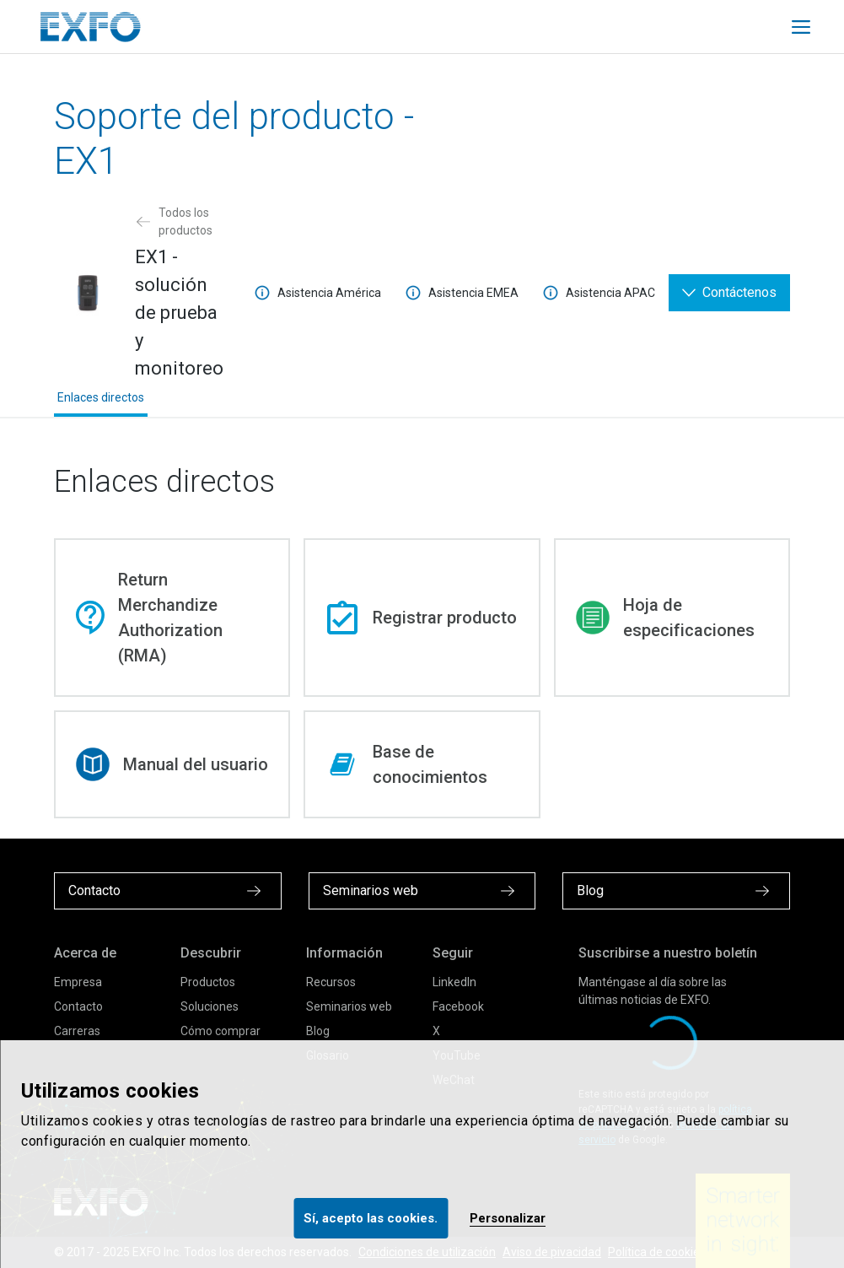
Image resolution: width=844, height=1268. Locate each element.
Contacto (78, 1006)
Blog (318, 1031)
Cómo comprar (220, 1031)
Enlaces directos (100, 397)
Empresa (78, 982)
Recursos (331, 982)
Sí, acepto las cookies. (371, 1218)
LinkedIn (454, 982)
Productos (207, 982)
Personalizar (508, 1218)
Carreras (77, 1031)
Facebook (458, 1006)
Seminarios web (349, 1006)
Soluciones (209, 1006)
